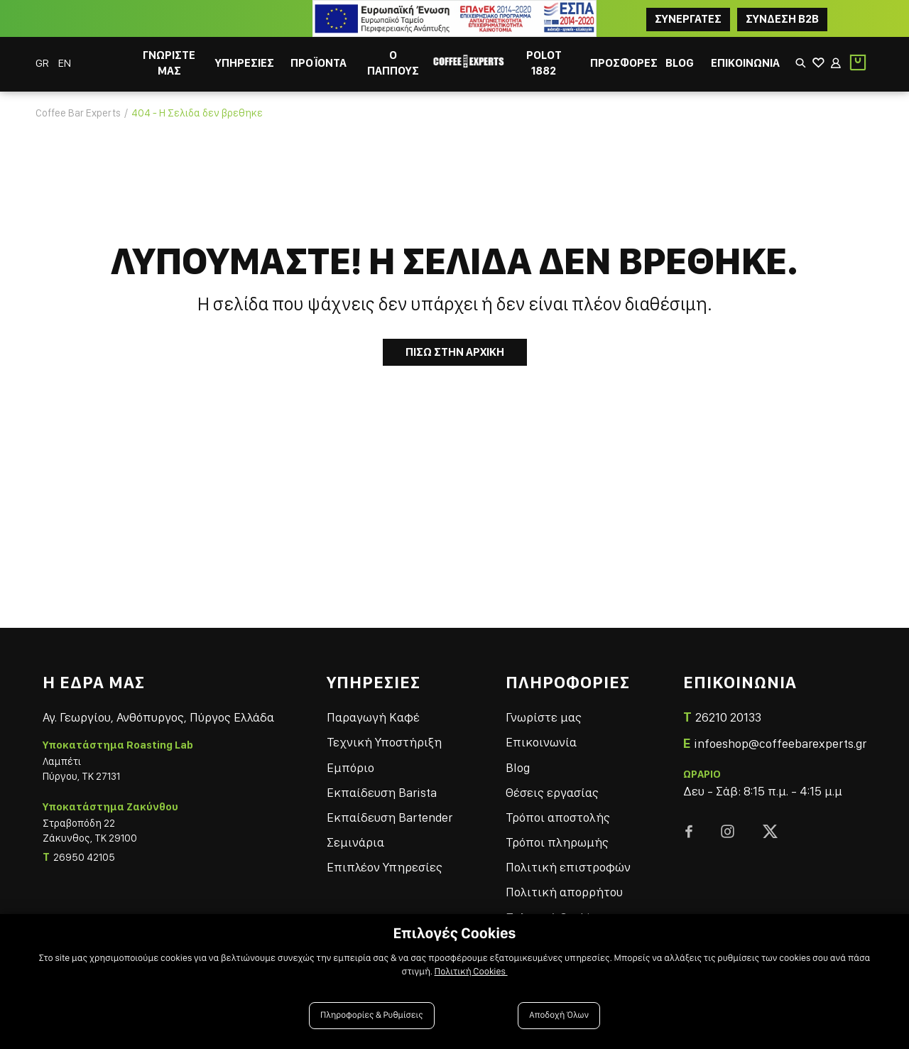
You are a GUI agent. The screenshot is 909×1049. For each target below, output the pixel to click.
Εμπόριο (350, 767)
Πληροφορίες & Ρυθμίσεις (371, 1015)
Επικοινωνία (541, 741)
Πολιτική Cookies (471, 971)
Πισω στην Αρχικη (454, 352)
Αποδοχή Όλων (559, 1015)
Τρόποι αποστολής (558, 817)
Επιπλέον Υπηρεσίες (384, 866)
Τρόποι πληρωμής (557, 842)
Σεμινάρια (355, 842)
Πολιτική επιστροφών (568, 866)
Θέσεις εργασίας (552, 792)
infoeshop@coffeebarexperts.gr (780, 743)
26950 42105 (84, 857)
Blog (518, 767)
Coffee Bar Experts (78, 113)
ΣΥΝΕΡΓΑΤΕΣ (688, 19)
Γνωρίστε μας (544, 717)
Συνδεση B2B (782, 19)
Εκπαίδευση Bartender (389, 817)
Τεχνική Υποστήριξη (384, 741)
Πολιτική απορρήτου (564, 891)
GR (43, 63)
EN (64, 63)
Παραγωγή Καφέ (373, 717)
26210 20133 (728, 717)
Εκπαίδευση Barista (382, 792)
